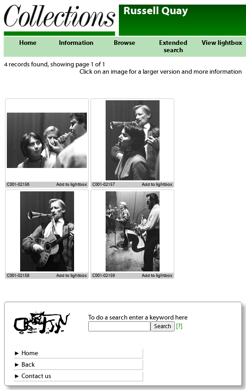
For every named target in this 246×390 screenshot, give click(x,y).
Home (28, 43)
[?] (179, 326)
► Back (24, 364)
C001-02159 (103, 275)
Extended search (173, 46)
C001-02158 (18, 275)
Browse (124, 43)
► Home (26, 353)
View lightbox (222, 43)
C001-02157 (103, 184)
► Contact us (32, 376)
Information (76, 43)
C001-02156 (18, 184)
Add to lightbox (71, 184)
